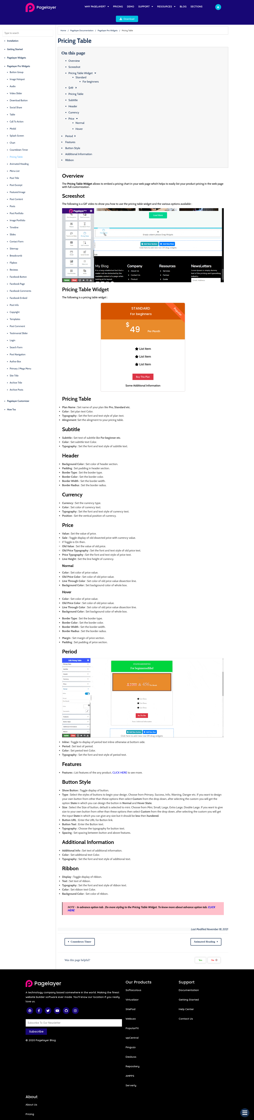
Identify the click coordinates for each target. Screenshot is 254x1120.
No (238, 960)
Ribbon (79, 150)
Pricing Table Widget (90, 63)
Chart (12, 132)
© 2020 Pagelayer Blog (41, 1041)
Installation (13, 30)
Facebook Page (17, 274)
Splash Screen (17, 125)
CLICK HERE (129, 776)
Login (12, 330)
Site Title (14, 365)
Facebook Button (18, 266)
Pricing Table (16, 147)
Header (82, 96)
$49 (80, 78)
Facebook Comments (20, 281)
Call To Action (16, 111)
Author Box (15, 351)
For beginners (100, 71)
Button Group (16, 62)
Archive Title (16, 372)
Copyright (15, 302)
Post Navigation (17, 344)
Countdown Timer (19, 139)
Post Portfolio (16, 203)
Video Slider (16, 83)
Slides (13, 224)
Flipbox (13, 252)
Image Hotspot (17, 69)
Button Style (82, 138)
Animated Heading (19, 154)
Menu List (15, 161)
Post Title (14, 168)
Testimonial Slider (19, 323)
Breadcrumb (16, 245)
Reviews (14, 259)
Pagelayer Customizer (18, 391)
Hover (88, 119)
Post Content (16, 189)
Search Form (16, 337)
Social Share (16, 97)
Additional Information (88, 144)
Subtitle (82, 90)
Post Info (14, 295)
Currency (83, 102)
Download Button (19, 90)
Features (80, 132)
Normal (89, 113)
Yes (224, 961)
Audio (13, 76)
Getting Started (15, 39)
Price (81, 108)
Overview (83, 51)
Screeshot (84, 57)
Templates (15, 309)
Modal (13, 118)
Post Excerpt (16, 175)
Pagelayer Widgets (16, 47)
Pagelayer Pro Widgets (18, 56)
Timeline (14, 217)
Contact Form (16, 231)
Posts (12, 196)
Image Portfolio (17, 210)
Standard (90, 67)
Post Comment (17, 316)
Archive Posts (16, 379)
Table (12, 104)
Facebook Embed (18, 288)
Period (78, 126)
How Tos (11, 399)
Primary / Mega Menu (20, 358)
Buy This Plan (160, 373)
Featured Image (17, 182)
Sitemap (14, 238)
